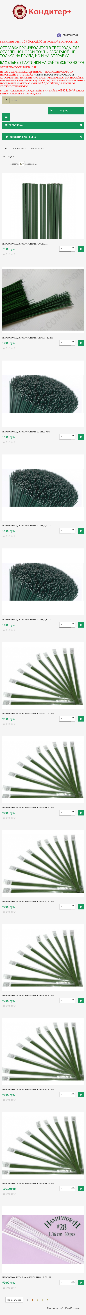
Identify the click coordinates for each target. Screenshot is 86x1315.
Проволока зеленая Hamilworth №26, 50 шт (28, 995)
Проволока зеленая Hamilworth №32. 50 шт (28, 713)
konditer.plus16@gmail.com (54, 74)
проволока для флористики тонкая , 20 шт (27, 337)
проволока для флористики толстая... (25, 243)
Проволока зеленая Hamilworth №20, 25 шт (28, 1183)
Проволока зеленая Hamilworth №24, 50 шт (28, 1089)
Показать (14, 163)
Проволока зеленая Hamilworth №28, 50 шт (28, 901)
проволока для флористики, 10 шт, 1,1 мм (26, 619)
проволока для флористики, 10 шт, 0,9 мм (26, 525)
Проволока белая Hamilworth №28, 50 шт (26, 1277)
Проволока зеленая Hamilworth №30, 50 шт (28, 807)
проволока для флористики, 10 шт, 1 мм (26, 431)
